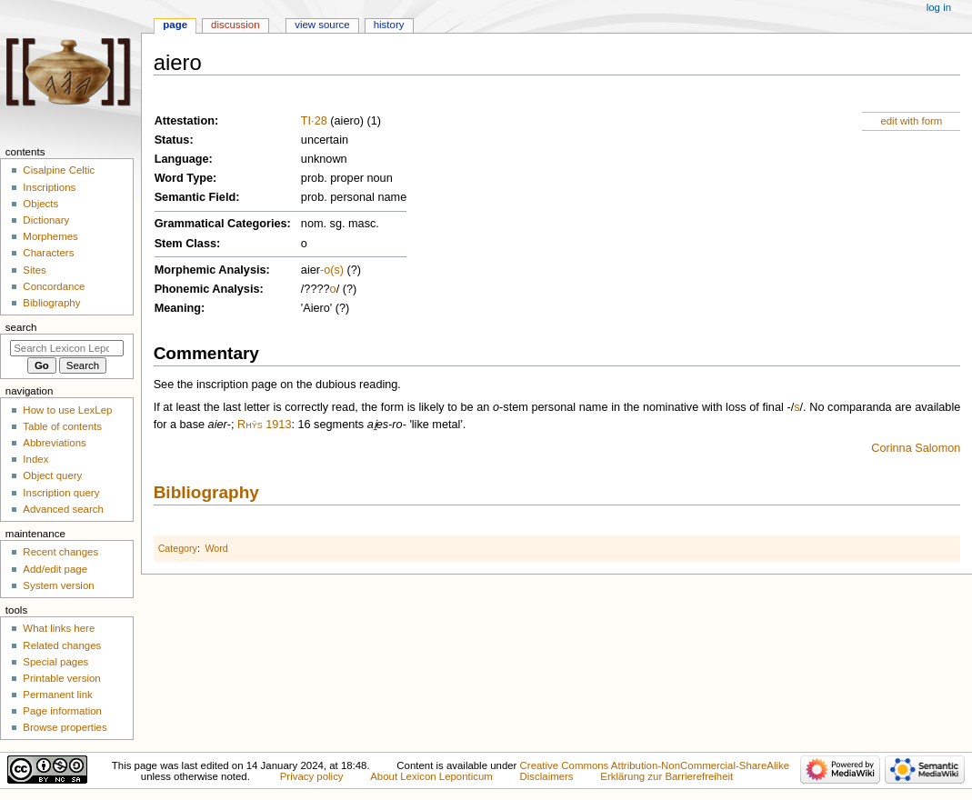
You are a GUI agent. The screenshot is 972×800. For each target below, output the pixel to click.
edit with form (911, 120)
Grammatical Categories (221, 223)
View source (322, 24)
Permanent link (57, 694)
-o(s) (332, 270)
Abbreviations (54, 442)
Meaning (178, 308)
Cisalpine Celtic (59, 170)
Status (172, 140)
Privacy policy (312, 776)
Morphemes (50, 236)
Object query (52, 475)
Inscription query (61, 492)
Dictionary (46, 220)
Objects (40, 203)
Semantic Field (195, 197)
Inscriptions (49, 187)
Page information (62, 710)
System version (58, 585)
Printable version (61, 678)
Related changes (62, 645)
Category (177, 548)
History (389, 24)
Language (182, 159)
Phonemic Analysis (207, 289)
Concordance (54, 286)
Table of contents (62, 426)
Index (35, 459)
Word (216, 548)
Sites (34, 270)
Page (175, 24)
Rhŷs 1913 (264, 424)
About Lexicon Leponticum (431, 776)
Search (21, 327)
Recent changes (60, 551)
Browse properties (64, 727)
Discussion (235, 24)
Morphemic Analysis (210, 270)
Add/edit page (55, 569)
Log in (939, 7)
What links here (59, 628)
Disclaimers (547, 776)
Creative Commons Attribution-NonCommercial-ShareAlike (654, 765)
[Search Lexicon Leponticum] (67, 348)
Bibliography (206, 492)
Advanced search (63, 509)
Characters (48, 252)
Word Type (184, 178)
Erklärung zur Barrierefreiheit (666, 776)
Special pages (55, 661)
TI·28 (314, 121)
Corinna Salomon (915, 448)
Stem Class (185, 243)
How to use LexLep (67, 410)
